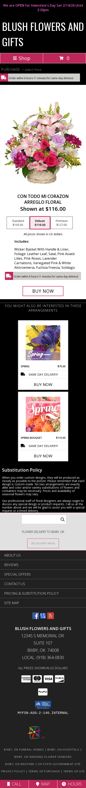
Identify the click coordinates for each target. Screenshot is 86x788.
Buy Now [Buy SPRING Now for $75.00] (43, 384)
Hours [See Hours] (72, 784)
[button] (43, 705)
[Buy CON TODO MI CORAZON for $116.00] (43, 291)
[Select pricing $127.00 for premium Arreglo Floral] (62, 223)
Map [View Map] (43, 784)
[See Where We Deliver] (43, 543)
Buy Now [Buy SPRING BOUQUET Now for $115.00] (43, 456)
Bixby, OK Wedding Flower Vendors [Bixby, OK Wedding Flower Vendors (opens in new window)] (43, 757)
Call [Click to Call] (14, 784)
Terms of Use (74, 771)
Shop (21, 58)
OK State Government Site (59, 764)
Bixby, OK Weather (19, 764)
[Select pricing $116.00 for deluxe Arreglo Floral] (40, 223)
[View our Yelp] (50, 617)
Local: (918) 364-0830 (43, 657)
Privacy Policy (13, 771)
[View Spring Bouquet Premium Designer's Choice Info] (43, 414)
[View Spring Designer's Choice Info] (43, 343)
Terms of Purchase (44, 771)
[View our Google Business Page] (43, 617)
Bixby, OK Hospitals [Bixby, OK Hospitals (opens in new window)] (63, 749)
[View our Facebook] (35, 617)
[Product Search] (44, 519)
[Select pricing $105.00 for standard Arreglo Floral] (18, 223)
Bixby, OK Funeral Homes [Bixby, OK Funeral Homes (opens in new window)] (24, 749)
